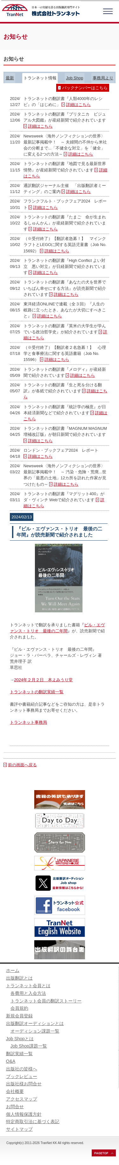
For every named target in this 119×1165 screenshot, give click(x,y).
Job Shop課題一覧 (28, 1045)
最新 (10, 78)
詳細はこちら (78, 104)
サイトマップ (19, 1129)
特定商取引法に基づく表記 (32, 1121)
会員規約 (19, 1008)
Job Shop (74, 78)
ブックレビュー (21, 1076)
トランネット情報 (39, 78)
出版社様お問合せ (24, 1083)
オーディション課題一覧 (34, 1031)
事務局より (103, 78)
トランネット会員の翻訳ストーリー (46, 1000)
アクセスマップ (21, 1099)
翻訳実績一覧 (19, 1053)
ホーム (12, 970)
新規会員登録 (19, 1015)
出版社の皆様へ (21, 1068)
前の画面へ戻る (22, 764)
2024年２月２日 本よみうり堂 (43, 679)
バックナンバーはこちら (85, 87)
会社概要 (15, 1091)
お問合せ (15, 1106)
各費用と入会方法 (28, 993)
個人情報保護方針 (24, 1114)
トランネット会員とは (28, 985)
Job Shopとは (20, 1038)
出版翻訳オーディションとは (35, 1023)
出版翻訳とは (19, 978)
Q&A (11, 1061)
